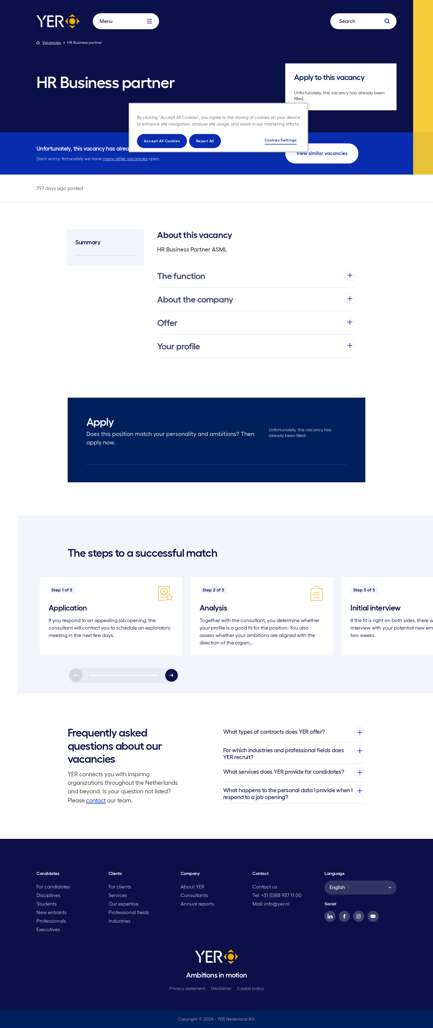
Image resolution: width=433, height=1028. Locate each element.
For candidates (53, 887)
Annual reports (197, 904)
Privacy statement (187, 988)
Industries (119, 921)
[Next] (171, 675)
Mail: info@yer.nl (270, 904)
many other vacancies (125, 158)
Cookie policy (250, 988)
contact (96, 800)
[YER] (216, 957)
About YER (192, 887)
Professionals (51, 921)
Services (118, 895)
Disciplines (48, 895)
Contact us (264, 887)
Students (46, 904)
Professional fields (129, 912)
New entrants (51, 912)
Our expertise (123, 904)
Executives (48, 929)
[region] (218, 127)
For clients (120, 887)
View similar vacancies (321, 153)
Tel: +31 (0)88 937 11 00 (277, 895)
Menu (126, 21)
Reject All (205, 141)
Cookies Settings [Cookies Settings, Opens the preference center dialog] (281, 140)
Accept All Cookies (162, 141)
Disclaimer (221, 988)
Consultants (194, 895)
